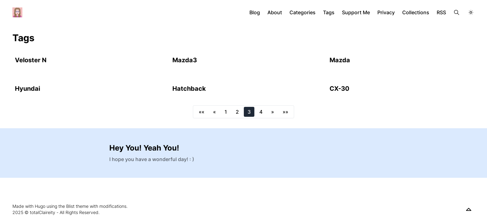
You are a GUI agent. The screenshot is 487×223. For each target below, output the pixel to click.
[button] (201, 112)
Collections (415, 12)
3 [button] (249, 112)
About (274, 12)
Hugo (40, 206)
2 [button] (237, 112)
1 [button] (226, 112)
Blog (254, 12)
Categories (302, 12)
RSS (441, 12)
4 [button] (260, 112)
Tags (329, 12)
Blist (70, 206)
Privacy (386, 12)
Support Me (356, 12)
